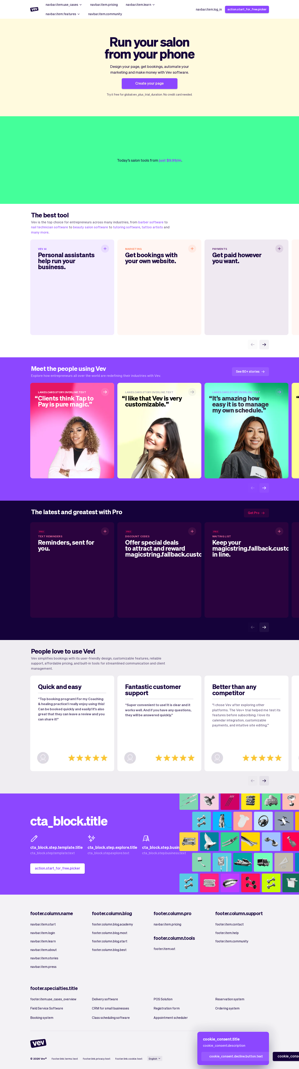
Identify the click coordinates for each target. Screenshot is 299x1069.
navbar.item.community (105, 14)
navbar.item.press (43, 966)
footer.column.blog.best (109, 950)
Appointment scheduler (171, 1017)
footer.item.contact (229, 924)
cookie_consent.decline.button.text (236, 1056)
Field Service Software (46, 1008)
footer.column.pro (172, 913)
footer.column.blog (112, 913)
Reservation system (229, 999)
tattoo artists (152, 227)
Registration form (167, 1008)
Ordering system (227, 1008)
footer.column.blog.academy (112, 924)
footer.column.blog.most (109, 933)
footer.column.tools (174, 938)
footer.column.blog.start (109, 941)
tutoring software (126, 227)
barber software (151, 222)
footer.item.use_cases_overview (53, 999)
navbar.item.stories (44, 958)
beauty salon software (90, 227)
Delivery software (105, 999)
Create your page (149, 83)
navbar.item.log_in (209, 9)
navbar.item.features (63, 14)
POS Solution (163, 999)
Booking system (41, 1017)
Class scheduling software (111, 1017)
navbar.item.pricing (104, 4)
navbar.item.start (43, 924)
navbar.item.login (42, 933)
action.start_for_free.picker (247, 9)
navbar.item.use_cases (64, 4)
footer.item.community (231, 941)
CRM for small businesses (110, 1008)
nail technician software (49, 227)
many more (40, 232)
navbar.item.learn (140, 4)
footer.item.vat (164, 949)
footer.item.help (227, 933)
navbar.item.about (43, 950)
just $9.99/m (170, 160)
